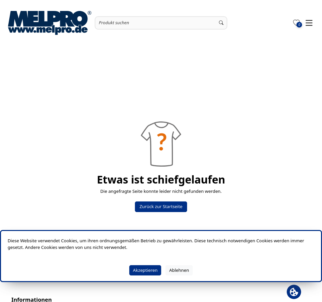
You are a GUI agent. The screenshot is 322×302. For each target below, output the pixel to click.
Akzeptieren (145, 270)
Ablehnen (179, 270)
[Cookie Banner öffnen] (293, 291)
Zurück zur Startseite (161, 206)
